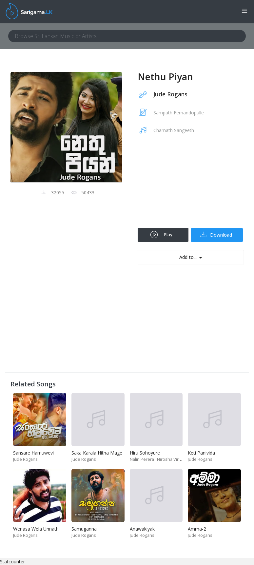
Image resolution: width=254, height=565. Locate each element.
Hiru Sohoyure (145, 453)
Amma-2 (197, 529)
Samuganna (84, 529)
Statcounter (12, 561)
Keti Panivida (201, 453)
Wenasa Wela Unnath (36, 529)
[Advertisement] (191, 185)
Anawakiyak (142, 529)
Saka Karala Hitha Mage (96, 453)
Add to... (188, 257)
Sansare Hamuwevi (33, 453)
